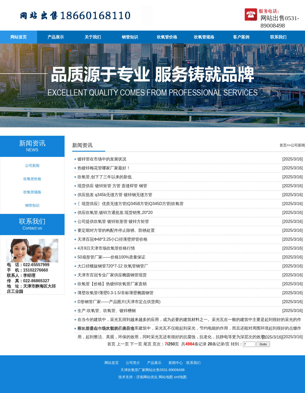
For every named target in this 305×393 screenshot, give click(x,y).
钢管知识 (130, 37)
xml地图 (180, 377)
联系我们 (278, 37)
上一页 (123, 344)
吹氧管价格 (167, 37)
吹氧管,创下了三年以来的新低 (104, 177)
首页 (283, 145)
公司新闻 (298, 145)
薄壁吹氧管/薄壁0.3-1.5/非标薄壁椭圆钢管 (116, 293)
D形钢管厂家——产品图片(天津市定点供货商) (119, 302)
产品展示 (56, 37)
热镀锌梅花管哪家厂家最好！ (104, 168)
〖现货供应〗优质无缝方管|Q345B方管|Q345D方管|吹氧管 (131, 203)
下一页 (136, 344)
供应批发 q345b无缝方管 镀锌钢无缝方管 (115, 195)
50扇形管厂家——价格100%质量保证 (111, 257)
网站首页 (18, 37)
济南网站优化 (147, 377)
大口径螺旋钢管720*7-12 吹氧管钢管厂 (113, 266)
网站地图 (166, 377)
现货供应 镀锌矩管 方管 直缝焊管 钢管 (112, 186)
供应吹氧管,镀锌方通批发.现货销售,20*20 (115, 212)
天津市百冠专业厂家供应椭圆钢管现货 (112, 275)
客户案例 (241, 37)
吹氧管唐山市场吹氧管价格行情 (106, 328)
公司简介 (133, 363)
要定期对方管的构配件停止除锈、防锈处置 (116, 230)
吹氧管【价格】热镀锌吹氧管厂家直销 (112, 284)
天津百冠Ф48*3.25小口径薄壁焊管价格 (112, 239)
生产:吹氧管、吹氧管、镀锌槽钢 (106, 310)
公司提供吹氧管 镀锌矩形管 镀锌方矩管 (113, 221)
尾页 (147, 344)
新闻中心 (176, 363)
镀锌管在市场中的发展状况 (102, 159)
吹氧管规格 (204, 37)
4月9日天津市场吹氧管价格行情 (106, 248)
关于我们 (93, 37)
